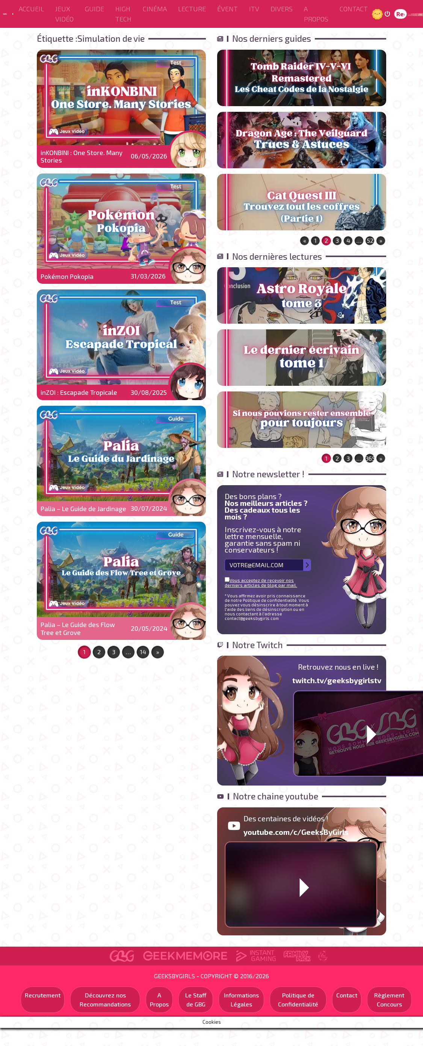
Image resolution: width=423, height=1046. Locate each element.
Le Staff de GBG (196, 999)
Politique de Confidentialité (298, 999)
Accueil (31, 9)
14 (143, 651)
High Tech (123, 14)
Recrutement (42, 995)
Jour (378, 13)
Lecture (192, 9)
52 (370, 240)
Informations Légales (241, 999)
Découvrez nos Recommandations (105, 999)
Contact (354, 9)
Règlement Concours (389, 999)
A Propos (316, 14)
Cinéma (155, 9)
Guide (94, 9)
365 (370, 458)
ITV (254, 9)
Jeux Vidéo (64, 14)
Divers (281, 9)
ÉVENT (227, 9)
